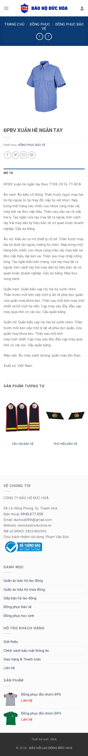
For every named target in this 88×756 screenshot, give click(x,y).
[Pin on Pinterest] (31, 155)
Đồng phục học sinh (19, 616)
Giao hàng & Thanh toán (22, 659)
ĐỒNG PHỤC (40, 24)
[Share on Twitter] (15, 155)
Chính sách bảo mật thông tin (26, 651)
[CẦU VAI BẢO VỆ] (23, 416)
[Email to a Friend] (23, 155)
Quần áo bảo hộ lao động (23, 581)
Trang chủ (14, 24)
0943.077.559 (32, 514)
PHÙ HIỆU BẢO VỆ (65, 444)
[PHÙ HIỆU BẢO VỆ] (65, 416)
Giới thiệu (11, 642)
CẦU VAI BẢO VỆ (23, 444)
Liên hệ (9, 668)
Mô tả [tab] (8, 173)
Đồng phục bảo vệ (17, 607)
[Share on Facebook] (7, 155)
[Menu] (6, 8)
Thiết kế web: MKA (44, 739)
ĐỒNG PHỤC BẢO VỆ (31, 145)
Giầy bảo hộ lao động (20, 598)
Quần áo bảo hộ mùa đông (24, 589)
